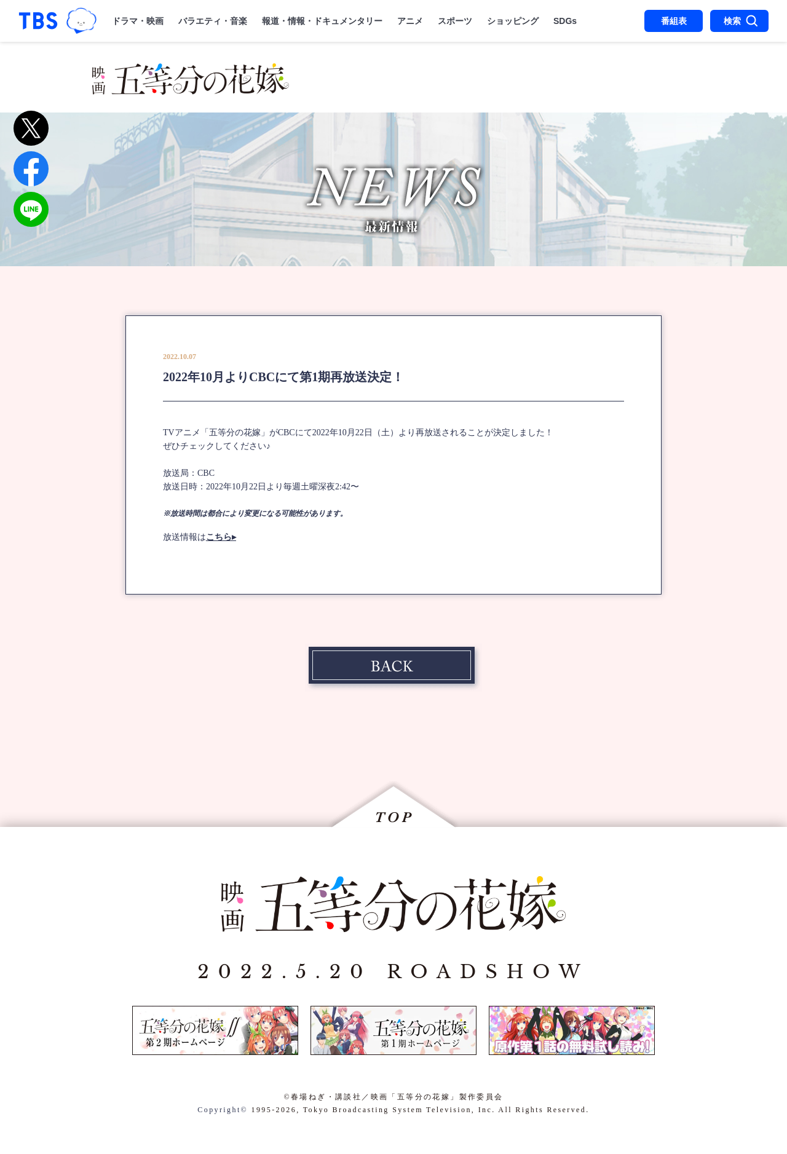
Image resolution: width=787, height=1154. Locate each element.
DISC (577, 91)
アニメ (410, 21)
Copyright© (222, 1109)
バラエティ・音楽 (212, 21)
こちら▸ (221, 537)
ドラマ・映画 (138, 21)
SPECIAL (639, 91)
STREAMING (502, 91)
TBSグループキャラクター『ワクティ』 (81, 21)
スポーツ (455, 21)
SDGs (565, 21)
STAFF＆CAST (478, 72)
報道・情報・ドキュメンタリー (322, 21)
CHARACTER (586, 72)
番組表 (674, 21)
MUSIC (337, 91)
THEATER (409, 91)
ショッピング (513, 21)
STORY (393, 72)
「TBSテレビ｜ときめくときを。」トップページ (38, 21)
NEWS (335, 72)
